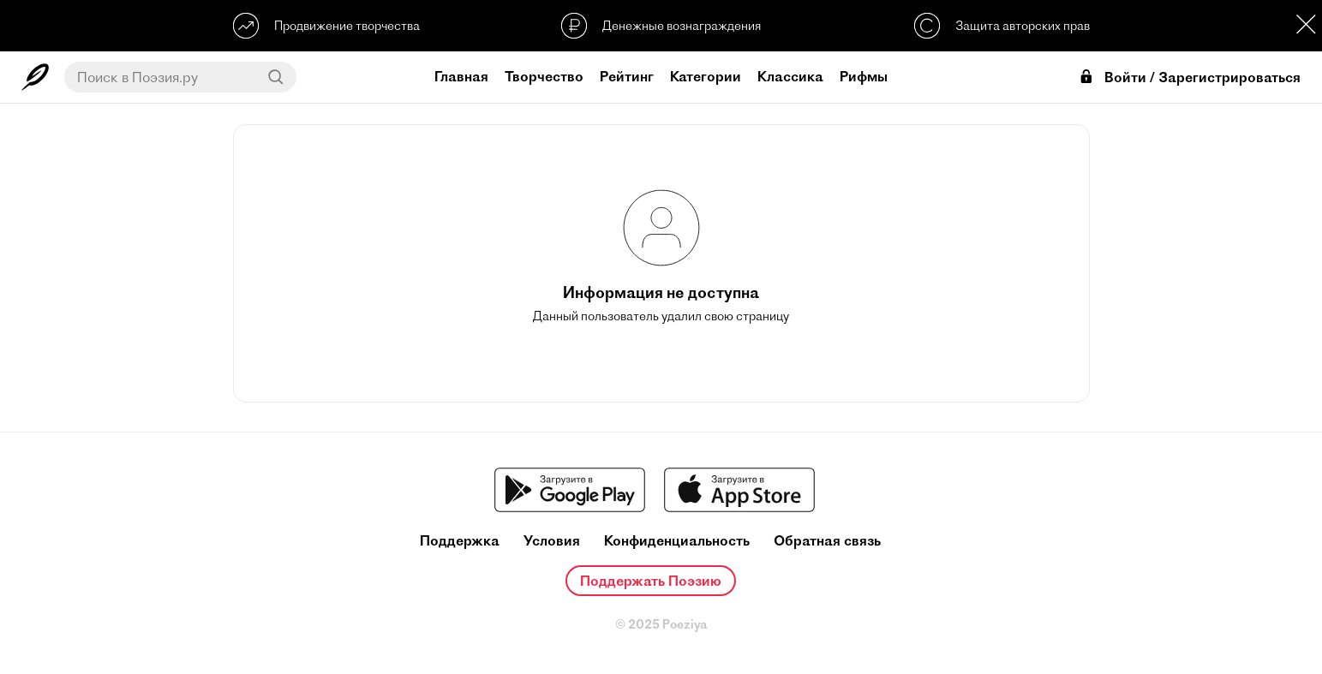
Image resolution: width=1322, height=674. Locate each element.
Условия (551, 541)
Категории (705, 76)
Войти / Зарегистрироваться (1189, 77)
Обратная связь (827, 541)
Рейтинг (627, 76)
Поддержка (459, 541)
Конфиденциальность (677, 541)
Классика (790, 76)
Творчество (544, 76)
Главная (461, 76)
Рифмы (864, 76)
